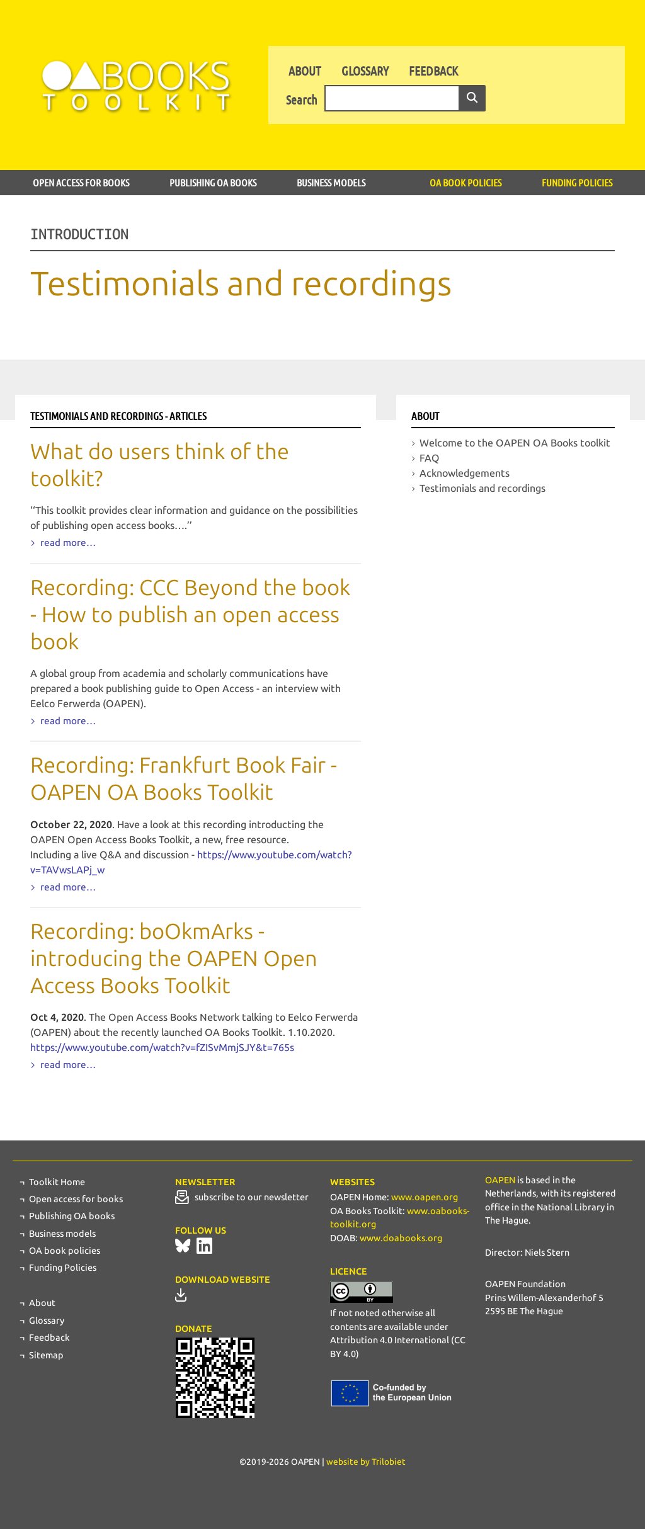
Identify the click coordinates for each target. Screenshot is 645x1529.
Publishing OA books (212, 182)
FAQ (430, 458)
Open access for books (81, 182)
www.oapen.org (424, 1197)
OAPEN (500, 1180)
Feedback (433, 70)
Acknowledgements (465, 473)
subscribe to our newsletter (242, 1197)
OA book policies (465, 182)
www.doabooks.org (401, 1238)
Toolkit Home (57, 1182)
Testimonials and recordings (482, 488)
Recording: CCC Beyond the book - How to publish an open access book (190, 615)
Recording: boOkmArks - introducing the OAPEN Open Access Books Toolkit (173, 959)
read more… (67, 543)
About (304, 70)
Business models (331, 182)
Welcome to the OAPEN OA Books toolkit (515, 443)
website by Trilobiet (366, 1462)
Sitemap (46, 1355)
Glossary (365, 70)
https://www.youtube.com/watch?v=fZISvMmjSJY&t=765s (162, 1048)
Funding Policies (577, 182)
